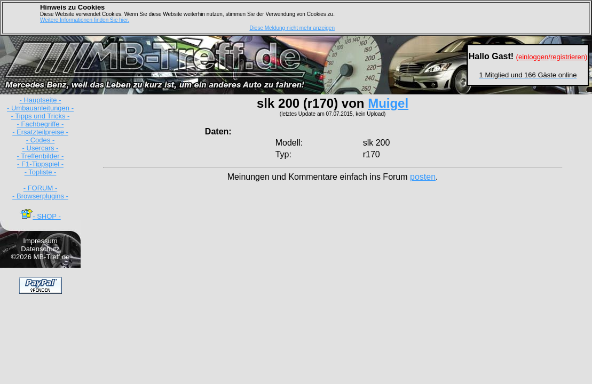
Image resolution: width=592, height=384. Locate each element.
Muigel (388, 103)
